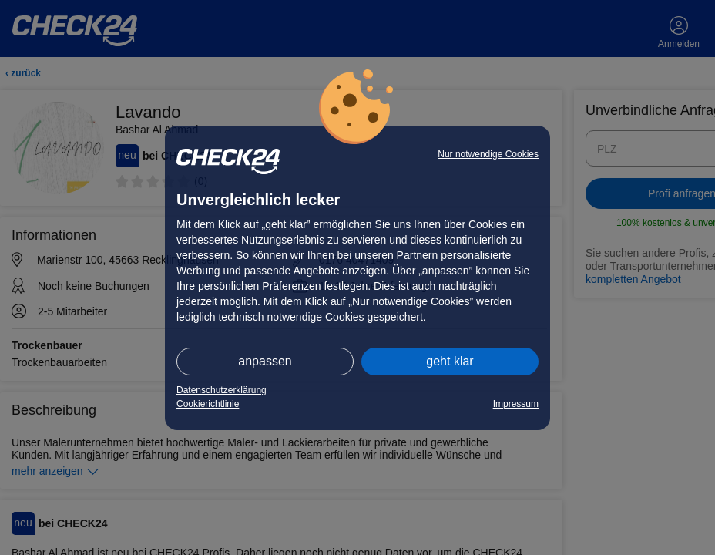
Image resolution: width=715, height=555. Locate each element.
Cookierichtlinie (207, 404)
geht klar (449, 361)
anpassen (264, 361)
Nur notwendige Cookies (488, 154)
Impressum (516, 404)
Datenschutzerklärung (221, 390)
